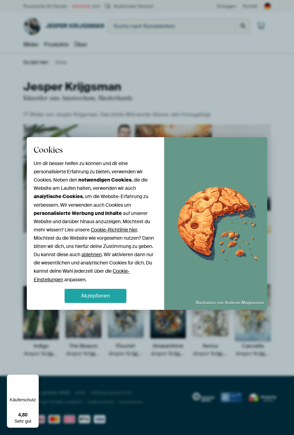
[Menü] (35, 378)
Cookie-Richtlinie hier (114, 230)
